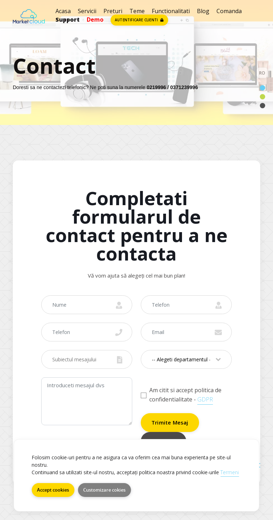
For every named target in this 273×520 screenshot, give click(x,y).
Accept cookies (53, 490)
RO (262, 73)
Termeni (229, 472)
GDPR (205, 399)
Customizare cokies (104, 490)
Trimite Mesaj (169, 422)
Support (67, 19)
